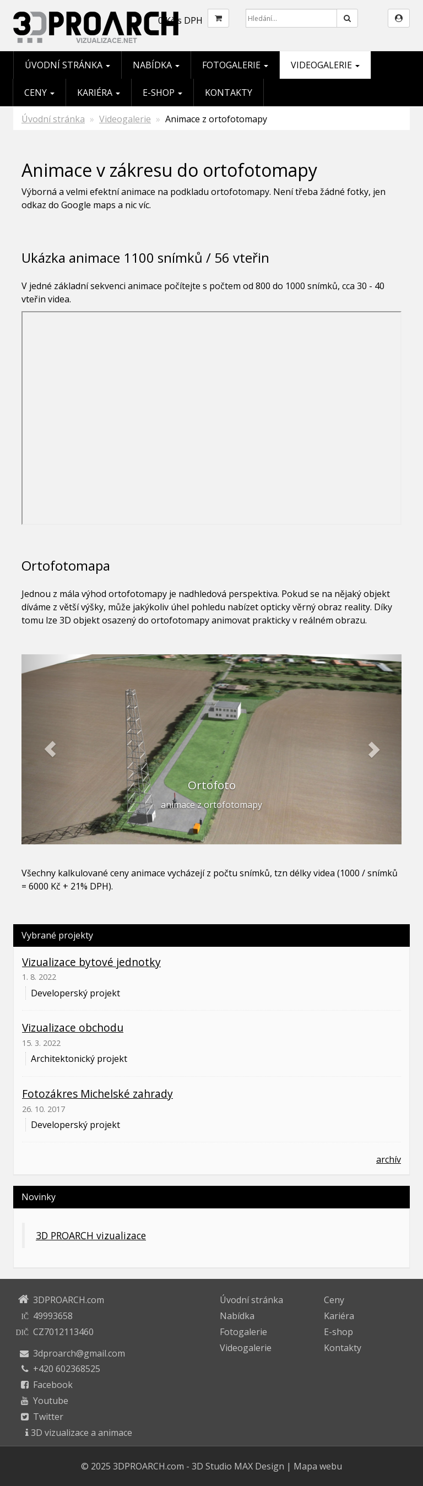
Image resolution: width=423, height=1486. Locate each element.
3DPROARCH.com (148, 1466)
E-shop (162, 92)
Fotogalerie (235, 65)
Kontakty (228, 92)
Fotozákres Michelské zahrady (97, 1093)
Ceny (39, 92)
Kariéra (98, 92)
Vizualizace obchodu (72, 1027)
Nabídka (156, 65)
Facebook (53, 1385)
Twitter (48, 1417)
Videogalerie (325, 65)
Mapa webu (318, 1466)
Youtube (50, 1401)
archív (388, 1159)
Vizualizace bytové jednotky (91, 961)
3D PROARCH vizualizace (91, 1235)
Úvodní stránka (67, 65)
